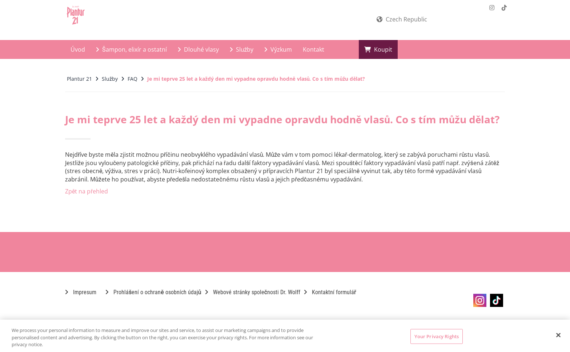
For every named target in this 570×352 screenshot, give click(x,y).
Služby (242, 49)
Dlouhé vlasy (198, 49)
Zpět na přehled (86, 191)
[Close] (558, 335)
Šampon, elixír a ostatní (131, 49)
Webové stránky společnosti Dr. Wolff (252, 292)
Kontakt (313, 49)
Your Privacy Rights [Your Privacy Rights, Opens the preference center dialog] (436, 336)
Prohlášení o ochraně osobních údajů (153, 292)
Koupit (378, 49)
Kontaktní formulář (330, 292)
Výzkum (278, 49)
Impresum (80, 292)
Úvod (78, 49)
